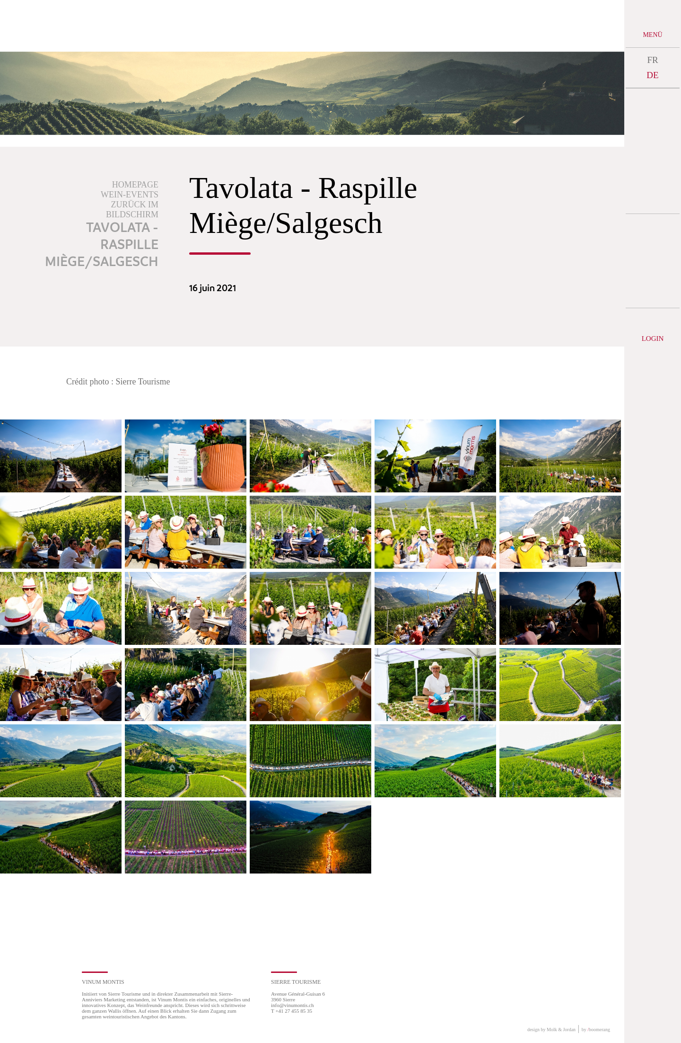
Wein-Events (129, 194)
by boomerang (596, 1029)
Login (653, 338)
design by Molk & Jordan (551, 1029)
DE (652, 75)
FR (652, 60)
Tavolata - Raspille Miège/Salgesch (101, 245)
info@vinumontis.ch (292, 1005)
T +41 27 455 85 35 (291, 1011)
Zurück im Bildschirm (132, 209)
